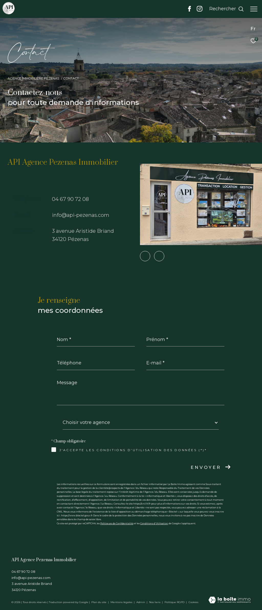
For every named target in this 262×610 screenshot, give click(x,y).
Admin (141, 602)
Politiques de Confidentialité (116, 523)
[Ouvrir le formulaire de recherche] (226, 9)
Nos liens (155, 602)
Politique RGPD (174, 602)
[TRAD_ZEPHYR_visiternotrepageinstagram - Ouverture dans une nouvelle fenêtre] (199, 10)
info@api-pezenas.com (80, 215)
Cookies (193, 602)
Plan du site (99, 602)
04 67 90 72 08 (70, 199)
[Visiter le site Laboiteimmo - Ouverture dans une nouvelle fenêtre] (229, 600)
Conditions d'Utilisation (154, 523)
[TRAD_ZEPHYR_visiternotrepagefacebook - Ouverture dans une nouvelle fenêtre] (189, 10)
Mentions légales (122, 602)
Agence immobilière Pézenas (33, 78)
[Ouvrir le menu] (254, 9)
